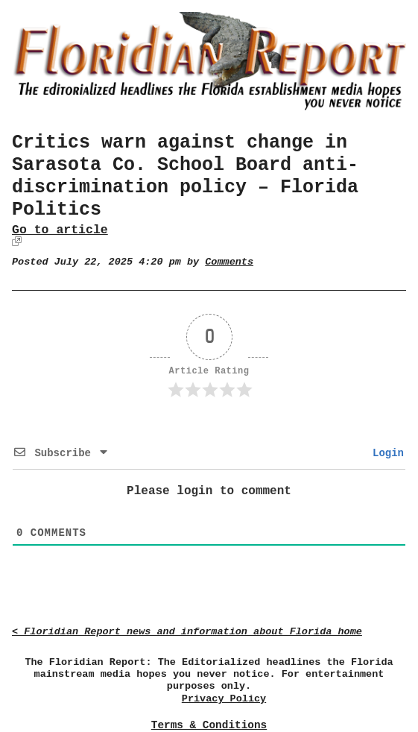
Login (385, 453)
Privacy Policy (224, 698)
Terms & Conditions (209, 725)
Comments (229, 262)
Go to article (60, 230)
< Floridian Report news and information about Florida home (187, 631)
